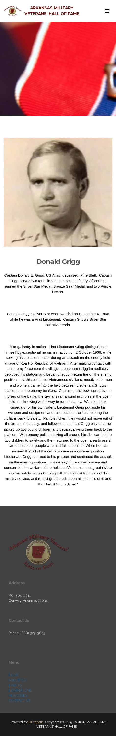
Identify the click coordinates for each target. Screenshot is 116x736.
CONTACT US (19, 712)
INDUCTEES (18, 707)
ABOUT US (17, 692)
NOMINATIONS (20, 702)
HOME (14, 687)
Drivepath (36, 722)
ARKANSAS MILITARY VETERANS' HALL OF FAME (51, 11)
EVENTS (15, 697)
